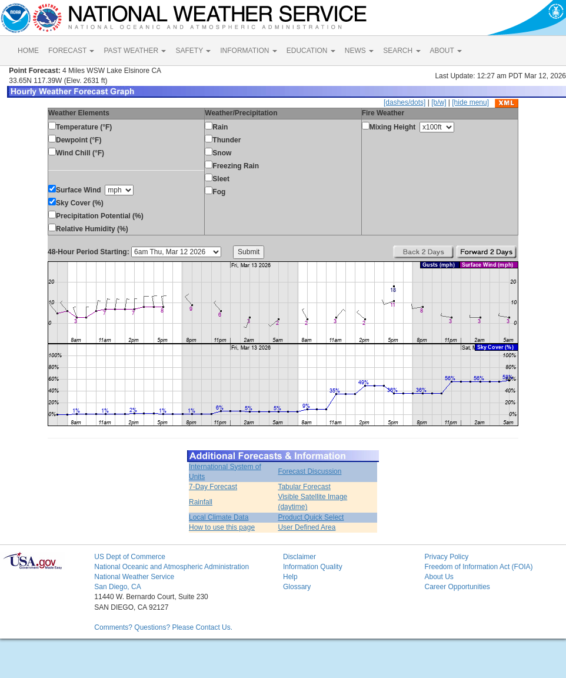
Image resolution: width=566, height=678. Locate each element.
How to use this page (222, 527)
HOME (28, 50)
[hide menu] (470, 102)
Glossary (297, 587)
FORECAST (71, 50)
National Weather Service (134, 577)
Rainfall (200, 502)
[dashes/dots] (404, 102)
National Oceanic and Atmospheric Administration (171, 567)
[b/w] (438, 102)
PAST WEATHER (135, 50)
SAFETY (193, 50)
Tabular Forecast (304, 487)
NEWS (359, 50)
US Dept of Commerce (129, 557)
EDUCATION (311, 50)
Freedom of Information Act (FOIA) (478, 567)
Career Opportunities (457, 587)
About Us (438, 577)
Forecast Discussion (309, 471)
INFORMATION (248, 50)
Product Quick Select (311, 517)
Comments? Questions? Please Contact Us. (163, 627)
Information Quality (312, 567)
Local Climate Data (218, 517)
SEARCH (401, 50)
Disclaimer (299, 557)
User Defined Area (306, 527)
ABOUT (446, 50)
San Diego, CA (117, 587)
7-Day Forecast (213, 487)
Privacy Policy (446, 557)
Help (290, 577)
